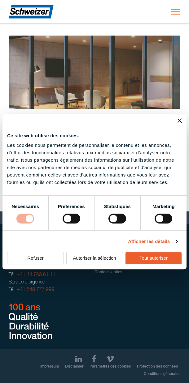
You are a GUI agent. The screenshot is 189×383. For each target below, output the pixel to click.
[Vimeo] (110, 359)
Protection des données (157, 366)
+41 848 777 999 (35, 289)
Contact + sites (108, 272)
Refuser (35, 258)
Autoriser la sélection (94, 258)
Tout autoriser (153, 258)
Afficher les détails (149, 241)
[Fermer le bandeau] (180, 120)
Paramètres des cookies (110, 366)
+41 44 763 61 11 (36, 275)
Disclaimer (74, 366)
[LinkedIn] (78, 359)
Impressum (49, 366)
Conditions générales (162, 374)
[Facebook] (94, 359)
